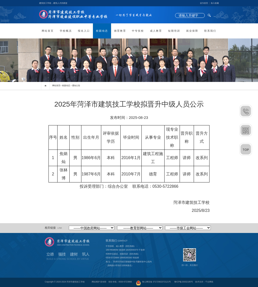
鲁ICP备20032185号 (183, 282)
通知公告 (76, 85)
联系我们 (210, 30)
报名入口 (84, 30)
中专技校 (138, 30)
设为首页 (204, 3)
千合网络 (209, 282)
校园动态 (102, 30)
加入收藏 (215, 3)
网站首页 (48, 30)
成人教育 (156, 30)
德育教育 (120, 30)
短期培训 (174, 30)
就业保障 (192, 30)
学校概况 (66, 30)
